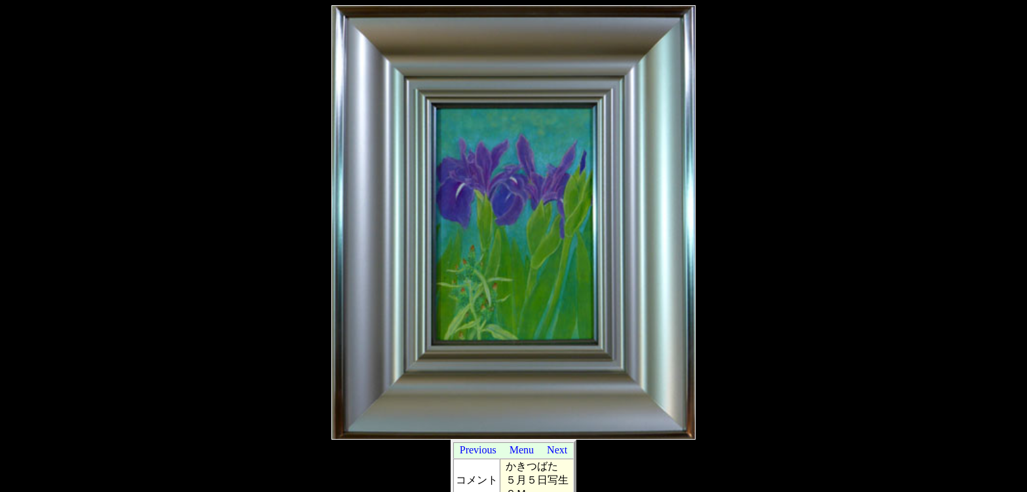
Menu (522, 449)
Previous (478, 449)
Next (557, 449)
